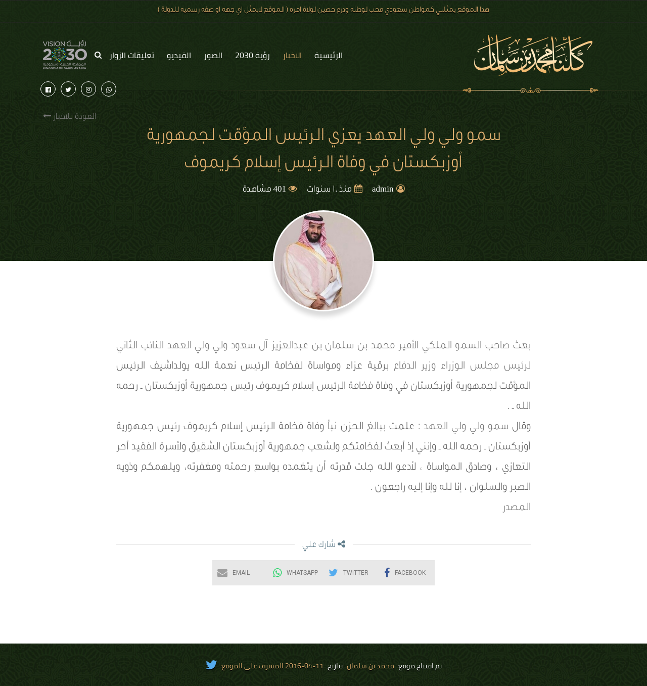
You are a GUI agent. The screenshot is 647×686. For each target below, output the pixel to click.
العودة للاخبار (69, 116)
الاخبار (292, 55)
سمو (498, 428)
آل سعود (249, 347)
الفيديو (179, 55)
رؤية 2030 (252, 55)
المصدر (516, 509)
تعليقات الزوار (131, 55)
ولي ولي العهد (197, 347)
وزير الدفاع (415, 367)
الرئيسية (328, 55)
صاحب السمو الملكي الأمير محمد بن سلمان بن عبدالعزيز (390, 347)
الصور (213, 55)
